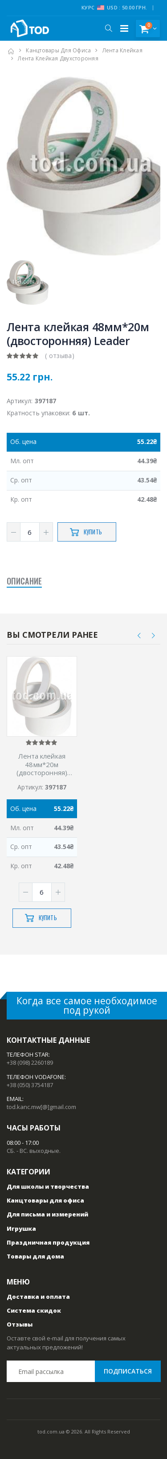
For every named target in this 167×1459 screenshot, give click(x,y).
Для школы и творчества (48, 1186)
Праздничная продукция (48, 1242)
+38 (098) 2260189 (30, 1062)
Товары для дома (35, 1256)
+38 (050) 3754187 (30, 1085)
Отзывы (20, 1324)
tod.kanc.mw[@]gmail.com (41, 1107)
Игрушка (21, 1228)
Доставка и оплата (38, 1297)
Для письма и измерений (47, 1214)
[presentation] (139, 635)
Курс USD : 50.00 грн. (114, 7)
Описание (24, 581)
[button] (108, 28)
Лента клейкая (122, 50)
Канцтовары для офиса (58, 50)
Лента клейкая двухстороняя (58, 58)
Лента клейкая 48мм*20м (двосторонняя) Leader (41, 764)
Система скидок (34, 1310)
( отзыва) (59, 355)
